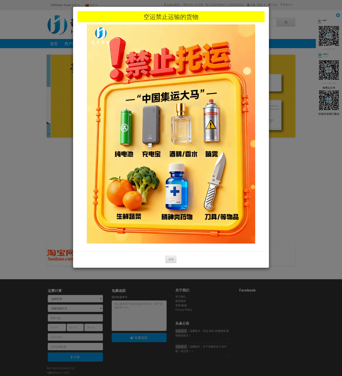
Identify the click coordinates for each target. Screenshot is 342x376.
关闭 (171, 259)
